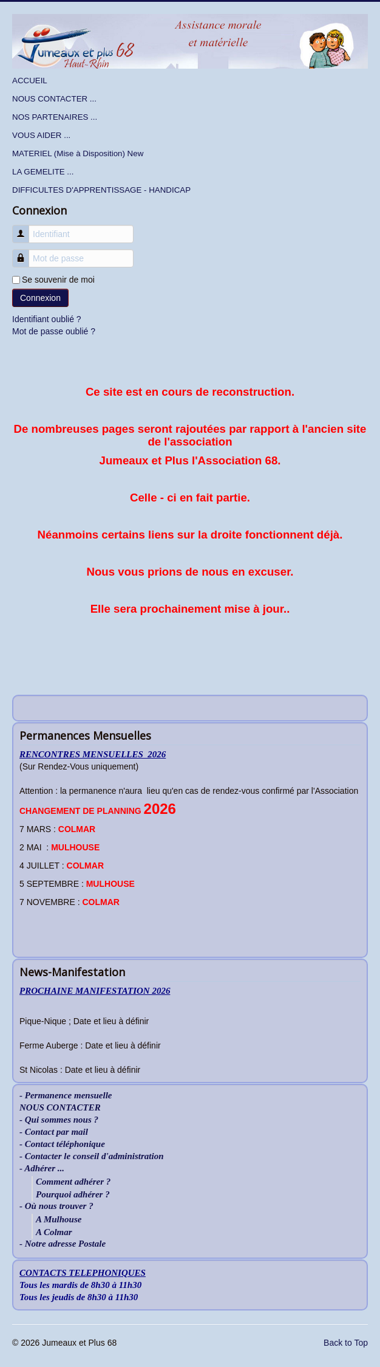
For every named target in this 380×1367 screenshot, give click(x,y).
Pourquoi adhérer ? (73, 1194)
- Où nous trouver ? (56, 1206)
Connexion (40, 298)
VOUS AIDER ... (41, 135)
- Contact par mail (53, 1132)
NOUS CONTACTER (60, 1107)
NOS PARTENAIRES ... (54, 117)
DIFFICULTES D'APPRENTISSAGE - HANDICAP (101, 190)
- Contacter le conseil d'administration (91, 1156)
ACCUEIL (29, 80)
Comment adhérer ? (73, 1181)
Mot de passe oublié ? (53, 331)
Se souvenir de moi (58, 279)
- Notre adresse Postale (62, 1243)
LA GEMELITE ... (42, 171)
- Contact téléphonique (62, 1144)
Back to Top (346, 1343)
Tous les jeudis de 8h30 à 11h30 (78, 1297)
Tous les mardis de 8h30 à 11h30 (80, 1285)
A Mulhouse (58, 1219)
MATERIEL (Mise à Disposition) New (77, 153)
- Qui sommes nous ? (58, 1119)
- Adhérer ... (41, 1168)
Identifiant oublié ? (46, 319)
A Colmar (54, 1232)
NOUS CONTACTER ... (54, 98)
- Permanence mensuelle (65, 1095)
